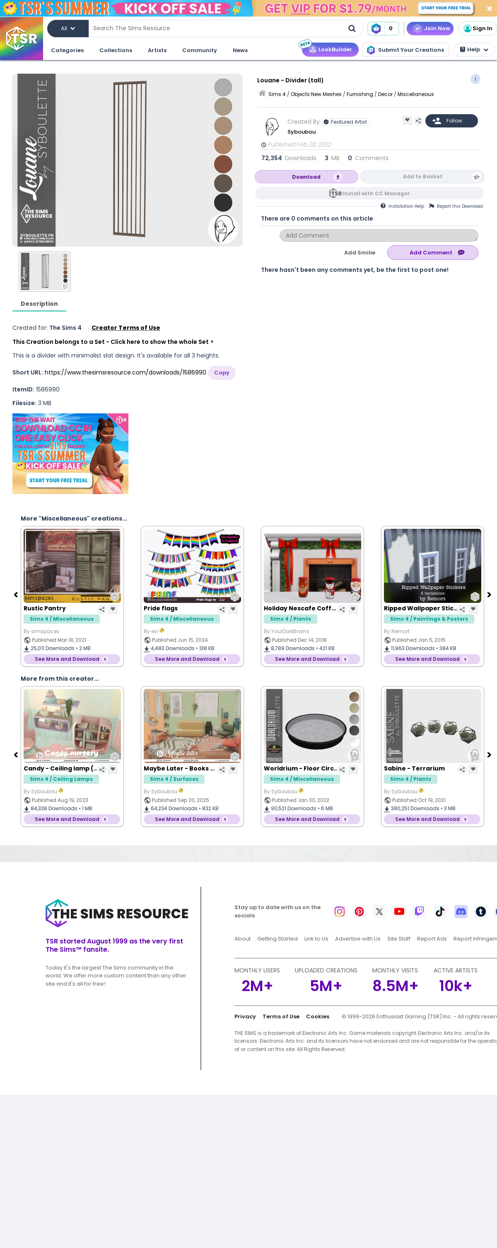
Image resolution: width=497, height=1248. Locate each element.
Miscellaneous (416, 94)
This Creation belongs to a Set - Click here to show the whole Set (110, 342)
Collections (115, 50)
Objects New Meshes (316, 94)
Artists (157, 50)
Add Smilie (359, 253)
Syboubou (301, 132)
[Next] (490, 594)
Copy (221, 373)
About (242, 939)
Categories (67, 50)
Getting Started (277, 939)
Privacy (245, 1016)
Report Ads (432, 939)
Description (39, 304)
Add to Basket (422, 176)
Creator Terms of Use (126, 328)
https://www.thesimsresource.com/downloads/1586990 (125, 372)
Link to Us (316, 939)
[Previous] (16, 594)
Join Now (437, 28)
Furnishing (360, 94)
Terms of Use (281, 1016)
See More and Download (67, 658)
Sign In (477, 29)
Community (199, 50)
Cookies (317, 1016)
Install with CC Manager (376, 193)
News (240, 50)
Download (306, 176)
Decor (385, 94)
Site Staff (398, 939)
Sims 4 (277, 94)
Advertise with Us (358, 939)
